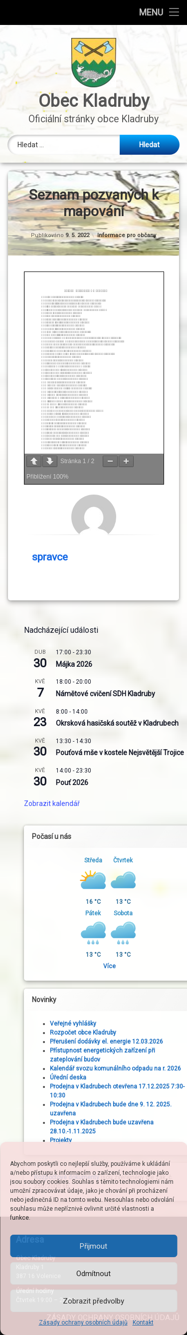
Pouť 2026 (145, 783)
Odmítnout (93, 1273)
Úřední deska (141, 1077)
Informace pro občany (126, 235)
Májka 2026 (147, 664)
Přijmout (93, 1246)
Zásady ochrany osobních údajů (83, 1322)
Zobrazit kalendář (125, 803)
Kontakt (143, 1322)
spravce (50, 557)
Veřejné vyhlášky (146, 1023)
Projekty (134, 1140)
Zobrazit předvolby (93, 1301)
